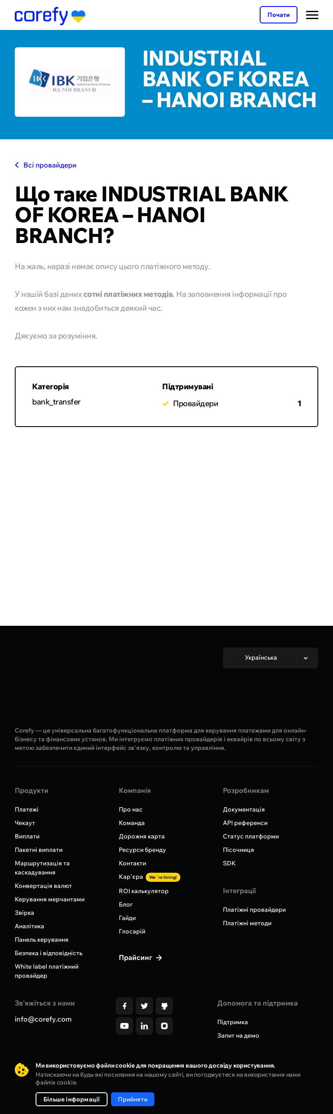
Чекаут (25, 823)
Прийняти (132, 1099)
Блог (126, 904)
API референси (245, 823)
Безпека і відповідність (48, 953)
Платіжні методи (247, 923)
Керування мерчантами (50, 899)
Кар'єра (149, 877)
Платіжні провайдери (254, 910)
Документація (244, 809)
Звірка (24, 913)
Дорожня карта (142, 836)
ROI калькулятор (144, 891)
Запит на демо (238, 1035)
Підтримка (232, 1022)
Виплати (27, 836)
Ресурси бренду (142, 850)
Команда (132, 823)
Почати (279, 15)
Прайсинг (136, 957)
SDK (229, 863)
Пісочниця (238, 850)
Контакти (132, 863)
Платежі (27, 809)
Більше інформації (71, 1099)
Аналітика (29, 926)
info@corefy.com (43, 1019)
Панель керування (42, 939)
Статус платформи (251, 836)
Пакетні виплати (38, 850)
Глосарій (132, 931)
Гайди (127, 918)
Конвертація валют (43, 886)
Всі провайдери (46, 165)
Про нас (131, 809)
